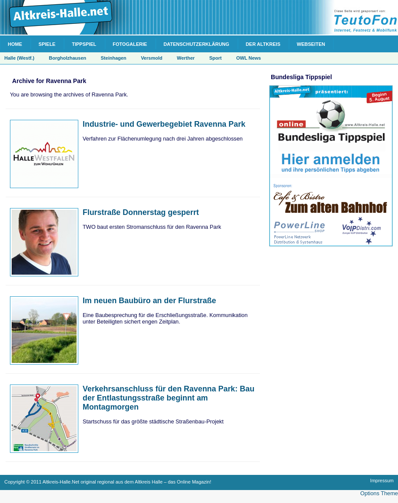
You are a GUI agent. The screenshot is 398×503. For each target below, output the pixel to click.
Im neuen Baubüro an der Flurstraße (149, 300)
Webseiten (311, 44)
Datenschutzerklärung (196, 44)
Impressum (382, 480)
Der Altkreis (263, 44)
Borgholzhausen (67, 58)
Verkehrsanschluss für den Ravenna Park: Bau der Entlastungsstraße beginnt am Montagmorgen (168, 397)
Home (15, 44)
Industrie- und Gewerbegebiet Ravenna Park (164, 124)
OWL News (248, 58)
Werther (186, 58)
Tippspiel (84, 44)
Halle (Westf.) (19, 58)
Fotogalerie (130, 44)
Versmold (152, 58)
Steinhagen (113, 58)
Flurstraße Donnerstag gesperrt (141, 212)
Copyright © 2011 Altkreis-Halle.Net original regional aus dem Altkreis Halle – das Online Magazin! (107, 481)
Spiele (47, 44)
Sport (215, 58)
